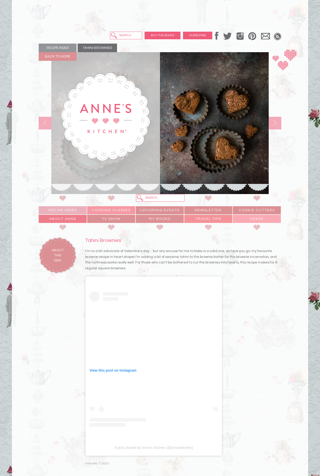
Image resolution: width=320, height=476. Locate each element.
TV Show (111, 219)
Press (256, 219)
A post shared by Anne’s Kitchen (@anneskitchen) (154, 448)
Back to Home (57, 56)
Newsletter (208, 210)
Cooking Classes (111, 210)
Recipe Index (58, 48)
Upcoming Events (160, 210)
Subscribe (197, 35)
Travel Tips (208, 219)
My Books (160, 219)
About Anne (62, 219)
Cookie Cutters (257, 210)
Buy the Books (162, 35)
